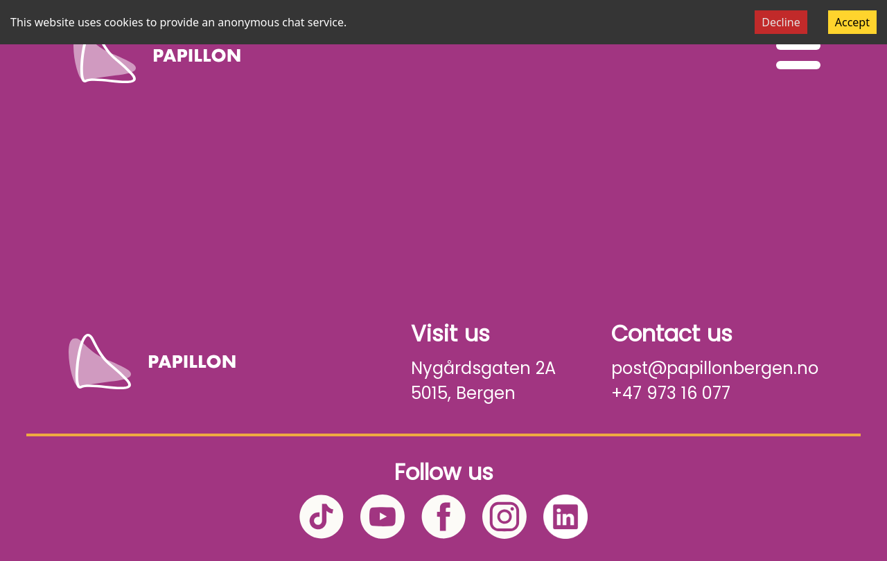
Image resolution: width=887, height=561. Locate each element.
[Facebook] (443, 517)
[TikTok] (321, 517)
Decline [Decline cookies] (781, 22)
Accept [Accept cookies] (852, 22)
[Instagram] (504, 517)
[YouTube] (382, 517)
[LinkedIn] (565, 517)
